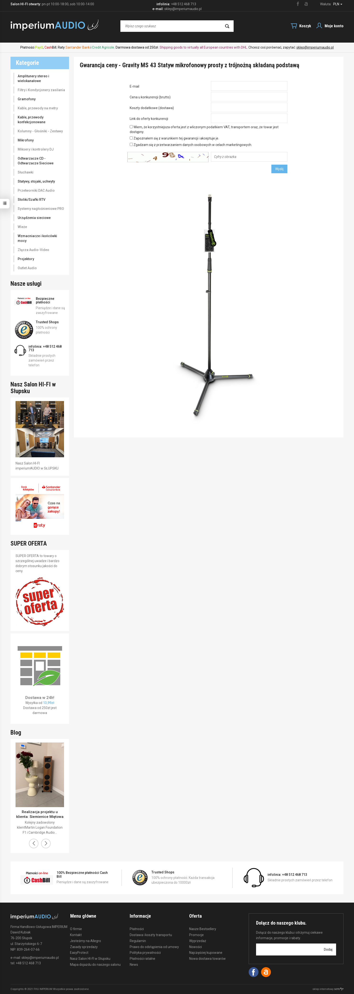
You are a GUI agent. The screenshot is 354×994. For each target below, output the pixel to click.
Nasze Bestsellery (202, 929)
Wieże (22, 227)
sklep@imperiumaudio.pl (315, 47)
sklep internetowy (327, 989)
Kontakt (76, 934)
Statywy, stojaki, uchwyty (36, 181)
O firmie (76, 929)
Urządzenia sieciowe (34, 218)
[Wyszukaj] (227, 26)
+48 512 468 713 (183, 4)
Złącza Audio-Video (33, 250)
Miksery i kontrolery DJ (36, 149)
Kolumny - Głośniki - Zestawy (40, 131)
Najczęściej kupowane (205, 952)
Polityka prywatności (145, 952)
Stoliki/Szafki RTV (31, 199)
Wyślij (279, 169)
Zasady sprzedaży (84, 946)
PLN (337, 4)
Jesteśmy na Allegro (85, 940)
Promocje (196, 934)
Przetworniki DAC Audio (36, 190)
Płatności (137, 929)
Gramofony (27, 99)
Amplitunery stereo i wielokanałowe (33, 78)
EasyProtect (79, 952)
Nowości (195, 946)
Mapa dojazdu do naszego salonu (95, 964)
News (134, 964)
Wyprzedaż (197, 940)
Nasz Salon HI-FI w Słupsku (90, 958)
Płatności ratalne (142, 958)
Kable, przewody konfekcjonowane (31, 119)
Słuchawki (25, 172)
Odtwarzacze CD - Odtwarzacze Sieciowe (36, 160)
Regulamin (138, 940)
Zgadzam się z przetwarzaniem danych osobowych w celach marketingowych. (191, 145)
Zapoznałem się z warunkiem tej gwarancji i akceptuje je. (174, 138)
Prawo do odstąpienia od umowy (154, 946)
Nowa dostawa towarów (207, 958)
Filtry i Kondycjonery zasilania (41, 90)
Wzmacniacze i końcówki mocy (37, 238)
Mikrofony (26, 140)
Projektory (26, 259)
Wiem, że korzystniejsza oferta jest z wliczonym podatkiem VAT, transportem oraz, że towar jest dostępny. (204, 129)
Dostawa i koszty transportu (151, 934)
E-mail (134, 86)
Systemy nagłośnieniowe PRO (41, 209)
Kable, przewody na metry (38, 108)
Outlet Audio (27, 268)
